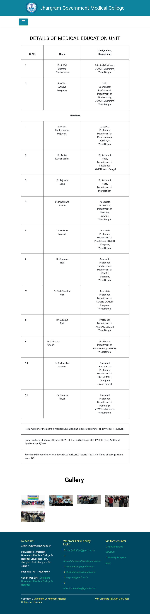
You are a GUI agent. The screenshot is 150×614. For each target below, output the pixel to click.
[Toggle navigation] (23, 21)
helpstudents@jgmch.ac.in (79, 566)
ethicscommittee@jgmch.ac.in (79, 588)
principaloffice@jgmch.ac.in (80, 550)
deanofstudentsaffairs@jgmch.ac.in (81, 561)
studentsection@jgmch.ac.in (80, 572)
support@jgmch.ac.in (77, 577)
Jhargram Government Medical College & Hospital (37, 581)
